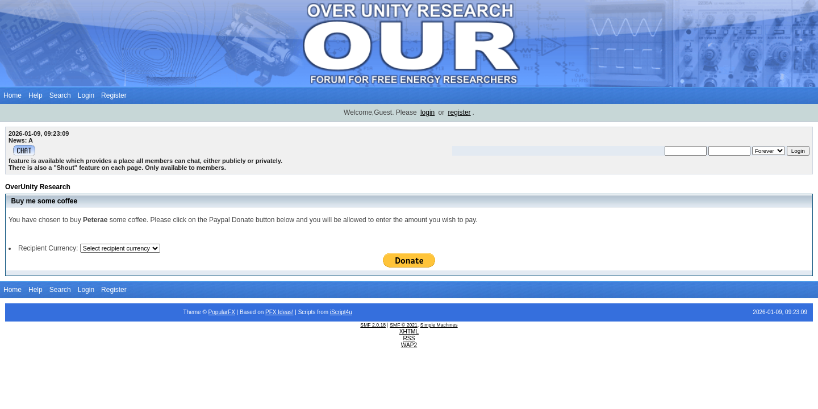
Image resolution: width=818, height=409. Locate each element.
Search (60, 95)
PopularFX (221, 312)
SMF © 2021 (404, 325)
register (459, 112)
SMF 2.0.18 (373, 325)
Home (12, 95)
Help (35, 95)
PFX (271, 312)
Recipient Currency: (48, 248)
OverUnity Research (37, 187)
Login (86, 95)
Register (114, 95)
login (427, 112)
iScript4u (341, 312)
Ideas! (285, 312)
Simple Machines (439, 325)
